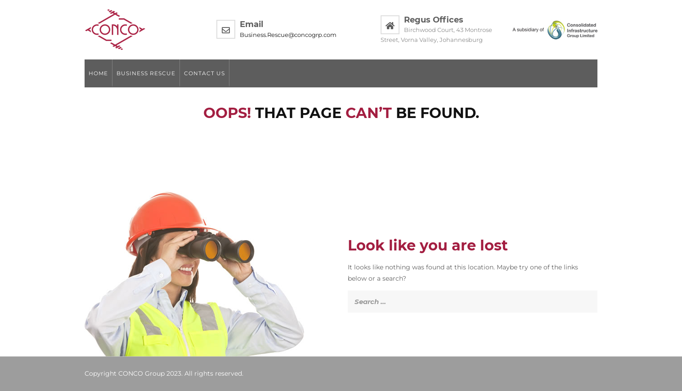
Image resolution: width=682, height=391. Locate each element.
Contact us (204, 73)
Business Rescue (146, 73)
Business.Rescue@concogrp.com (288, 34)
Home (98, 73)
